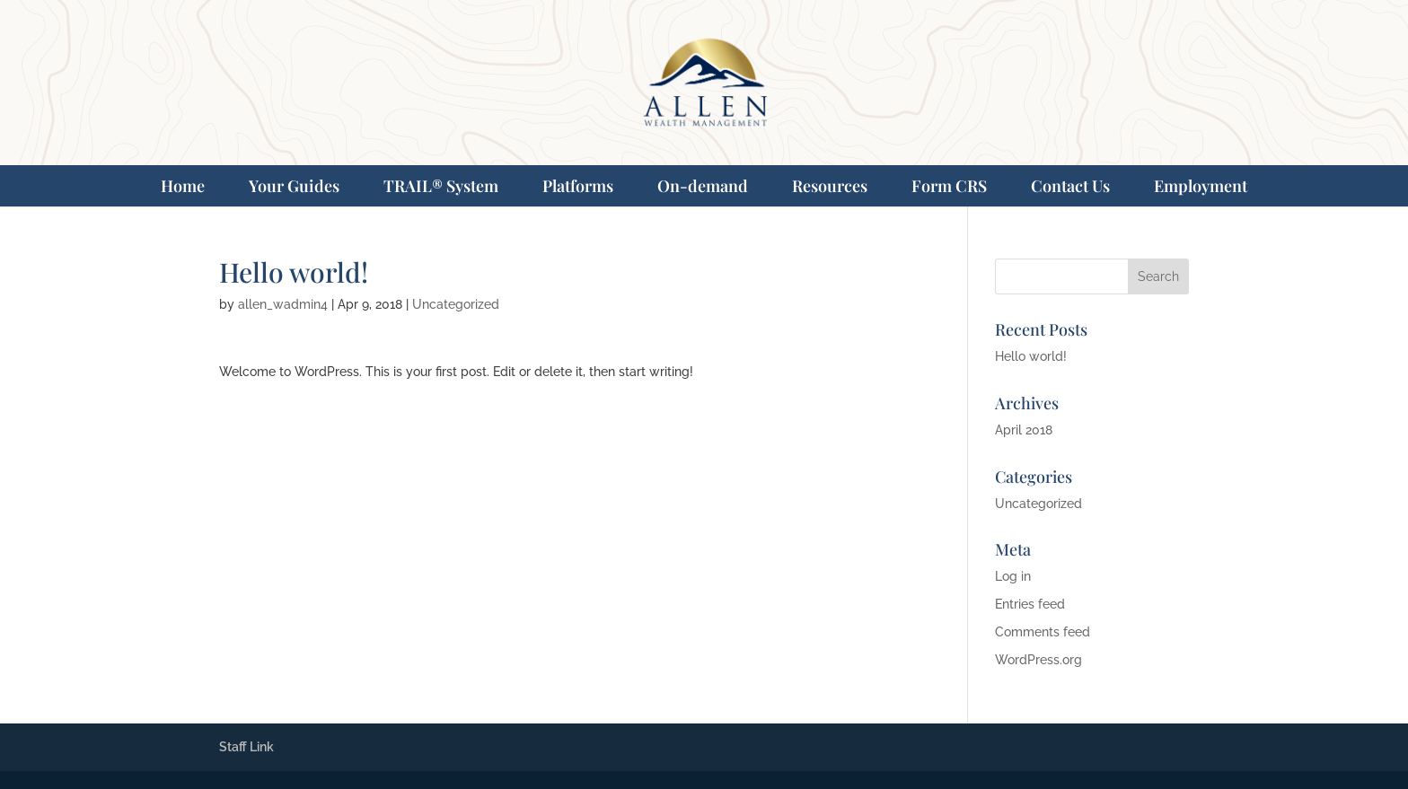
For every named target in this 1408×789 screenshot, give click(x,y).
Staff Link (246, 747)
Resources (829, 186)
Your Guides (294, 186)
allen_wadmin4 (283, 304)
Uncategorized (455, 304)
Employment (1200, 186)
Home (183, 186)
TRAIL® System (440, 186)
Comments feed (1042, 632)
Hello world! (1031, 356)
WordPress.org (1038, 660)
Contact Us (1070, 186)
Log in (1013, 576)
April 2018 (1023, 430)
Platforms (577, 186)
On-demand (702, 186)
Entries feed (1030, 604)
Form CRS (949, 186)
